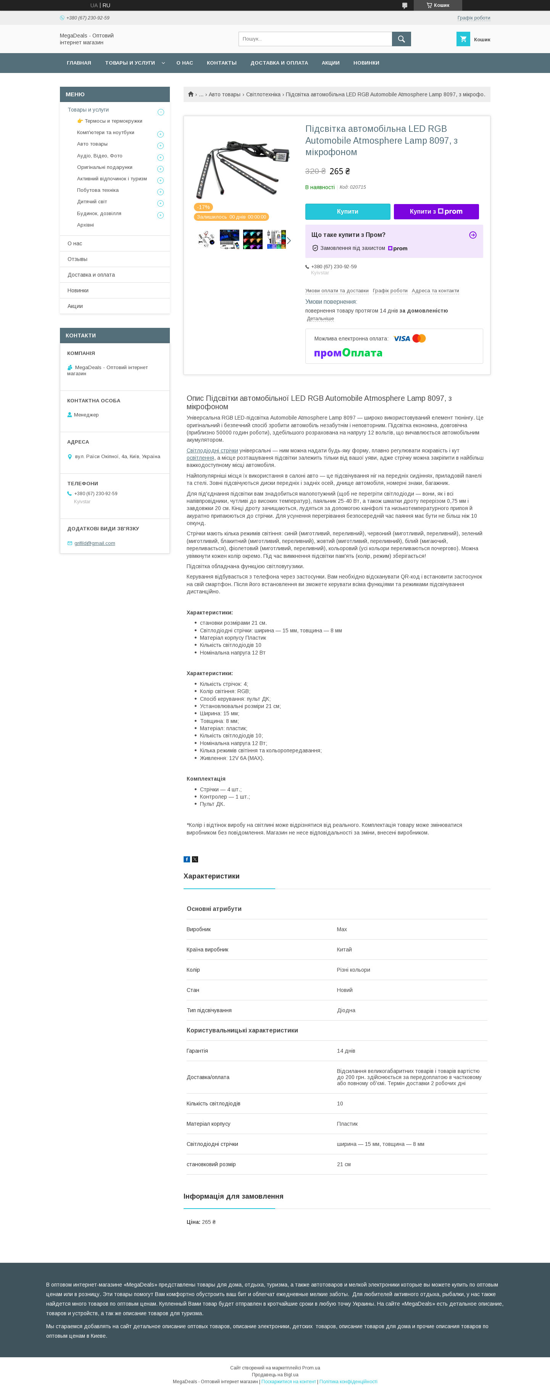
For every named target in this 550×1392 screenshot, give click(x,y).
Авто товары (224, 94)
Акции (331, 63)
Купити (347, 211)
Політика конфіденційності (348, 1381)
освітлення (200, 458)
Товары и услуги (130, 63)
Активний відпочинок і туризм (112, 178)
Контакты (222, 63)
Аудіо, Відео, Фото (100, 156)
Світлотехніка (263, 94)
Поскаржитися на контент (288, 1381)
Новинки (366, 63)
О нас (184, 63)
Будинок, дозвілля (99, 213)
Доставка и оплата (279, 63)
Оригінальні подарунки (104, 167)
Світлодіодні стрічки (212, 450)
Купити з (436, 211)
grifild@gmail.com (94, 543)
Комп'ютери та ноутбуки (105, 132)
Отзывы (77, 259)
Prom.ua (311, 1368)
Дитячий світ (92, 201)
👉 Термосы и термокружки (109, 121)
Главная (79, 63)
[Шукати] (401, 39)
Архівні (85, 225)
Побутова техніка (98, 190)
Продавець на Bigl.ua (275, 1374)
